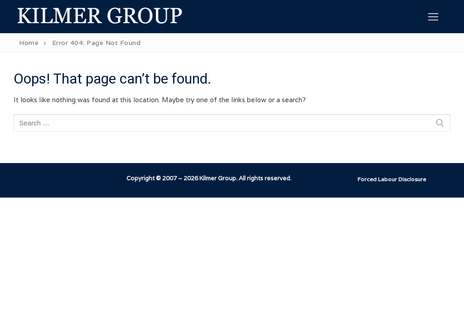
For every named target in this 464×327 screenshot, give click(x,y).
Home (29, 43)
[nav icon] (433, 16)
